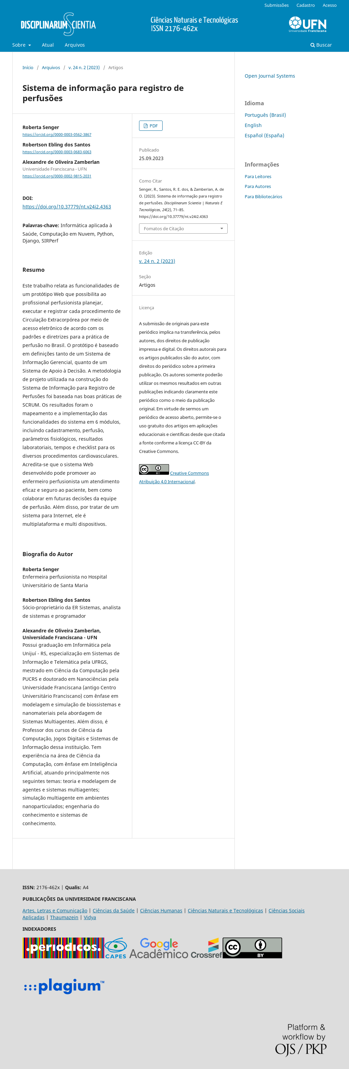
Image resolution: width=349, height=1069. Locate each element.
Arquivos (75, 45)
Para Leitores (258, 176)
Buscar (321, 45)
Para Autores (258, 186)
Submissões (276, 5)
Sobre (19, 45)
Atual (48, 45)
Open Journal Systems (270, 76)
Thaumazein (64, 917)
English (253, 125)
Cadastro (306, 5)
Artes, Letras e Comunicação (54, 910)
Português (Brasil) (265, 115)
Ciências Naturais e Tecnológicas (225, 910)
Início (27, 67)
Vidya (90, 917)
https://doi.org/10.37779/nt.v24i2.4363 (66, 206)
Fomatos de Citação (164, 228)
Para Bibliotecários (263, 196)
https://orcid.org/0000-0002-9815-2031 (56, 176)
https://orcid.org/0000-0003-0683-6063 (56, 152)
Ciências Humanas (161, 910)
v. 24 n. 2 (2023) (84, 67)
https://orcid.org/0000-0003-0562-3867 (56, 134)
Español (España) (264, 135)
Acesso (330, 5)
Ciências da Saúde (114, 910)
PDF (153, 126)
